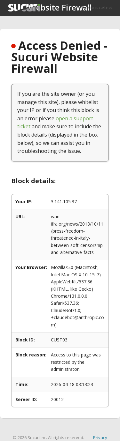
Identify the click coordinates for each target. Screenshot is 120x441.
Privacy (100, 437)
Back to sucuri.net (96, 7)
